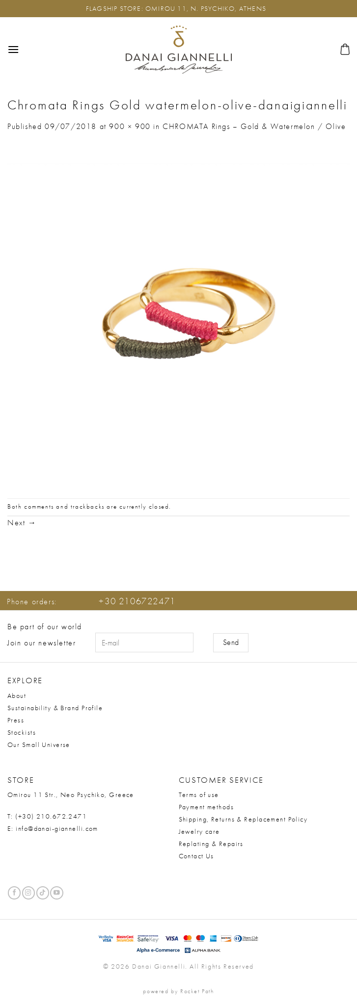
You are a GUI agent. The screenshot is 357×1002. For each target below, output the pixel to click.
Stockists (21, 732)
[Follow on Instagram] (28, 892)
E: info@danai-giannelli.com (52, 828)
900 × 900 (129, 126)
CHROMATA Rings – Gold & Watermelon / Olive (254, 126)
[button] (13, 49)
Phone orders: (91, 601)
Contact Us (196, 855)
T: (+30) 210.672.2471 (47, 816)
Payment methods (206, 806)
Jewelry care (199, 831)
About (16, 695)
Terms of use (199, 794)
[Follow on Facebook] (14, 892)
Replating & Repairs (211, 843)
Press (15, 720)
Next (22, 522)
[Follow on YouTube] (56, 892)
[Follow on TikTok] (42, 892)
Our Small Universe (38, 744)
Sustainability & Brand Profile (55, 707)
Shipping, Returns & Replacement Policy (243, 819)
